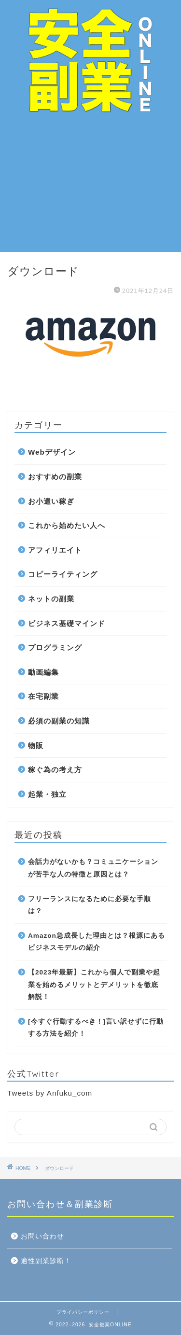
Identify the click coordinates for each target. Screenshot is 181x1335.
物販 (35, 745)
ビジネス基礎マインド (66, 623)
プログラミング (55, 647)
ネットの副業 (51, 599)
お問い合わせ (42, 1236)
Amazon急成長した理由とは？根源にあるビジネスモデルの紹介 (96, 942)
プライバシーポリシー (83, 1312)
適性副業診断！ (46, 1261)
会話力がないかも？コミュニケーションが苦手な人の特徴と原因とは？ (93, 868)
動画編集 (43, 672)
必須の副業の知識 (59, 721)
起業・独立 (47, 794)
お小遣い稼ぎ (51, 501)
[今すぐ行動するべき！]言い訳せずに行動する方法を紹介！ (96, 1028)
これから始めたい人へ (66, 525)
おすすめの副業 (55, 477)
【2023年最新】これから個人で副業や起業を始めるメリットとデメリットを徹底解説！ (94, 985)
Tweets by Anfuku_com (49, 1093)
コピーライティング (62, 574)
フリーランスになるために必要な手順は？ (89, 905)
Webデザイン (52, 452)
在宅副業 (43, 696)
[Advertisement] (90, 185)
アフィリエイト (55, 550)
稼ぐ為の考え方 (55, 769)
